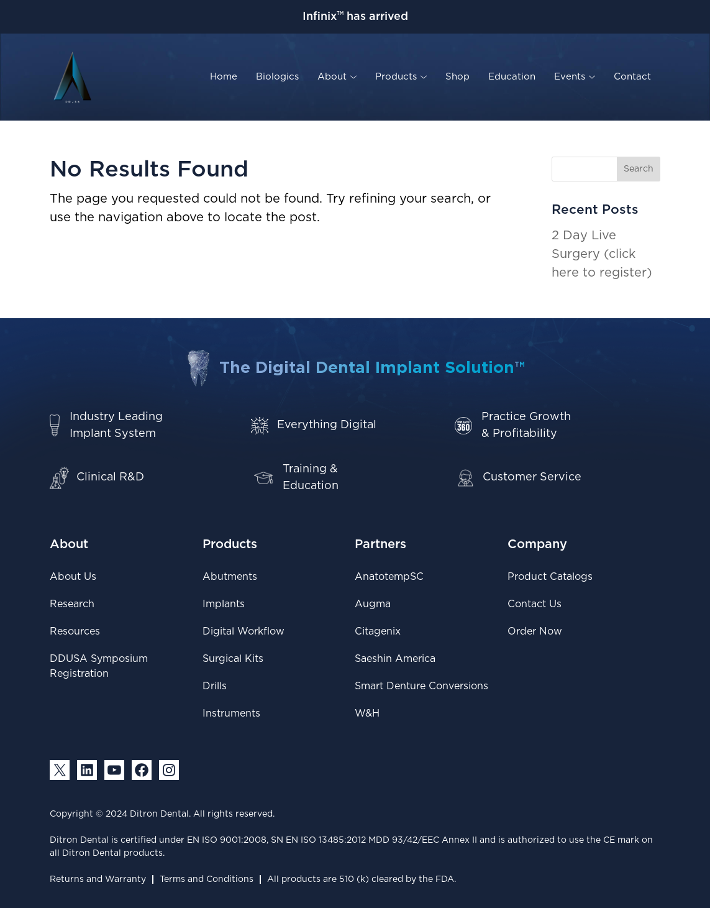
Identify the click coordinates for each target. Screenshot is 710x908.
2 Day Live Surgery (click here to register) (602, 254)
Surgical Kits (233, 659)
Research (72, 604)
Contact (632, 76)
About (337, 77)
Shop (457, 76)
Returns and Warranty (98, 879)
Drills (215, 686)
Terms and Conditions (206, 879)
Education (511, 76)
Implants (224, 604)
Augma (373, 604)
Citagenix (378, 631)
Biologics (277, 76)
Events (574, 77)
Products (401, 77)
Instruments (231, 713)
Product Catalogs (550, 577)
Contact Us (534, 604)
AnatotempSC (389, 577)
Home (223, 76)
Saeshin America (395, 659)
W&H (367, 713)
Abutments (230, 577)
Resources (75, 631)
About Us (73, 577)
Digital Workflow (243, 631)
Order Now (534, 631)
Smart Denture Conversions (421, 686)
